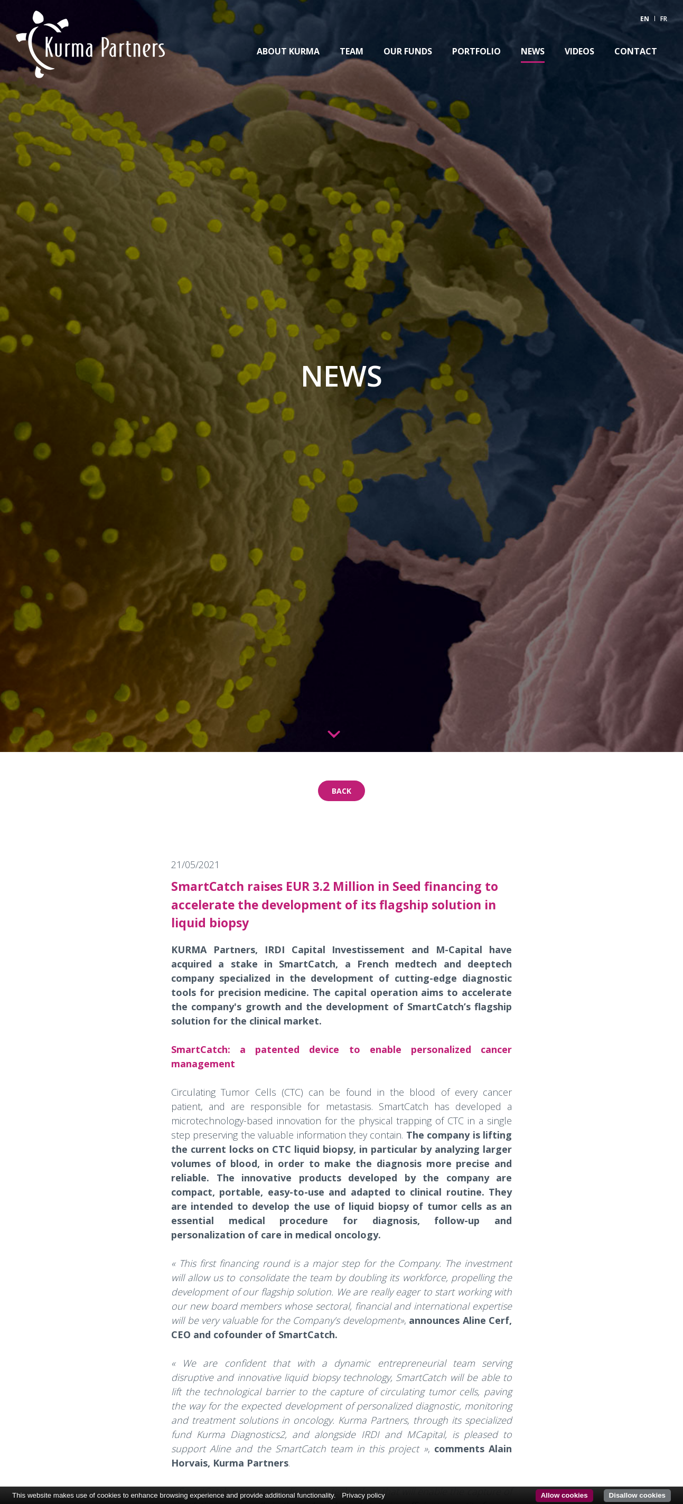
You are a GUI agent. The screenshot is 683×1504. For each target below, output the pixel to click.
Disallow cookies (637, 1495)
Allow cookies (564, 1495)
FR (663, 18)
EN (644, 18)
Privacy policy (363, 1495)
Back (341, 791)
